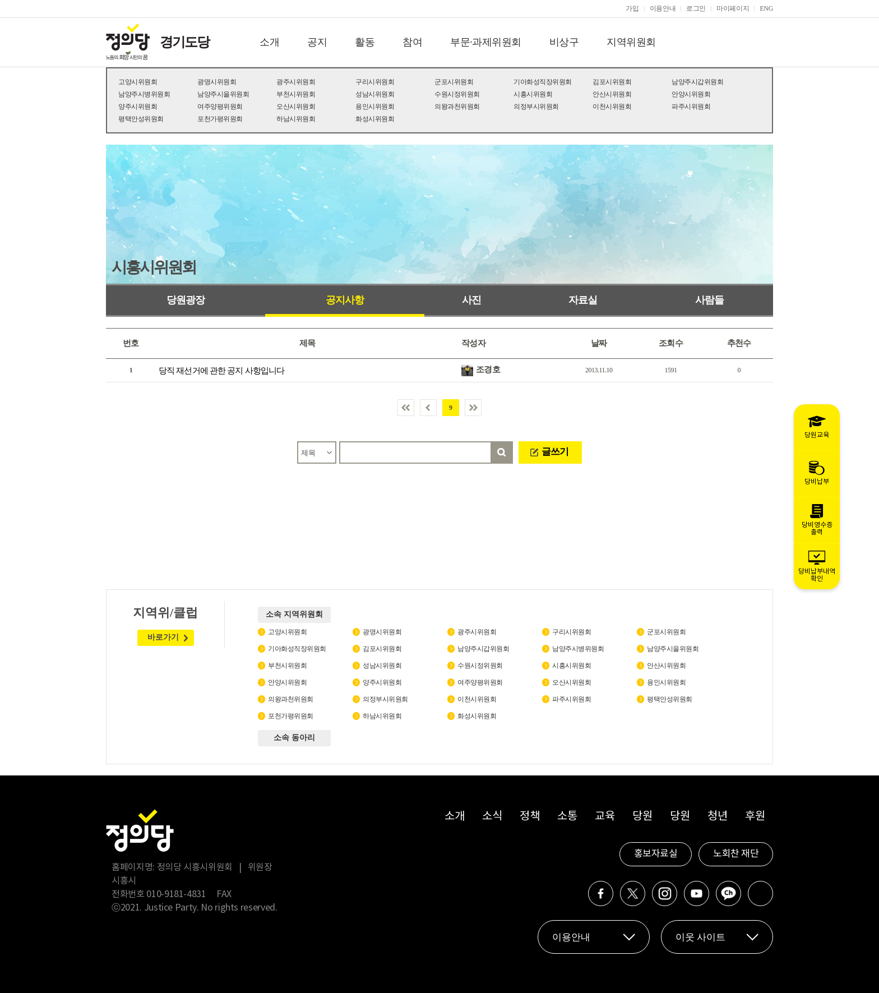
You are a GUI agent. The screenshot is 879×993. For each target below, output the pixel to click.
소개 (269, 42)
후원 (755, 816)
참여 (412, 42)
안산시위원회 (612, 94)
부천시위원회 (295, 94)
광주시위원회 (295, 82)
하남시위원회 (295, 119)
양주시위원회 (137, 106)
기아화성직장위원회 (542, 82)
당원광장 (185, 300)
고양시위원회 (137, 82)
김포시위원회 (612, 82)
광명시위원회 (216, 82)
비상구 (564, 42)
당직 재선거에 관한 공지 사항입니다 (222, 370)
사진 (471, 300)
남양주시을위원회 (223, 94)
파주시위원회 (691, 106)
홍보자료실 (656, 854)
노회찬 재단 (735, 854)
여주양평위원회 (220, 106)
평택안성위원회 (141, 119)
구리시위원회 (374, 82)
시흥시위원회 (532, 94)
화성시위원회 (374, 119)
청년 (717, 816)
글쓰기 (555, 451)
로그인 (696, 8)
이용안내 (663, 8)
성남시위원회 (374, 94)
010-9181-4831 (176, 894)
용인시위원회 (374, 106)
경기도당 (184, 42)
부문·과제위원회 (485, 42)
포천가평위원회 (220, 119)
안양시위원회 (691, 94)
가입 (632, 8)
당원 (642, 816)
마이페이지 (732, 8)
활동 (364, 42)
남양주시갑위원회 (697, 82)
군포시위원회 (453, 82)
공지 (317, 42)
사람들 (709, 300)
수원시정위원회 (457, 94)
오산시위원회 (295, 106)
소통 (567, 816)
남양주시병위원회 (144, 94)
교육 (604, 816)
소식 (492, 816)
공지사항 (345, 300)
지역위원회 (631, 42)
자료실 (582, 300)
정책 (529, 816)
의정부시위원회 (536, 106)
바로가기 (163, 637)
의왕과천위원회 (457, 106)
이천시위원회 (612, 106)
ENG (766, 8)
